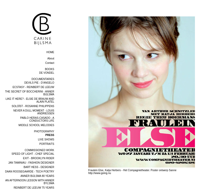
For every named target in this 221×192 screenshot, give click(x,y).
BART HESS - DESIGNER (39, 167)
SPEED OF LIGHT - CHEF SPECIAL (32, 153)
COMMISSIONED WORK (39, 150)
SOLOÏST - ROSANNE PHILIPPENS (33, 106)
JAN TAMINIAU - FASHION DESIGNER (31, 162)
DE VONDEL (46, 72)
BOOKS (49, 69)
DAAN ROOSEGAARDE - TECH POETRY (29, 171)
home (50, 52)
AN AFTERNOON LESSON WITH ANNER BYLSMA (29, 182)
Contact (49, 62)
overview (69, 14)
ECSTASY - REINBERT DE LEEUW (33, 87)
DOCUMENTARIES (43, 79)
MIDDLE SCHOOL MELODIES (36, 125)
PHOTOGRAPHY (44, 131)
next (217, 178)
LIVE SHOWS (46, 139)
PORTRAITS (46, 144)
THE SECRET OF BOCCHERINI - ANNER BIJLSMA (29, 93)
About (50, 58)
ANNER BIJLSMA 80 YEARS (37, 176)
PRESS (49, 135)
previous (69, 178)
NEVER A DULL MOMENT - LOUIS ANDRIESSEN (33, 112)
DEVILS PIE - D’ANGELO (39, 82)
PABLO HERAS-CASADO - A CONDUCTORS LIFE (37, 119)
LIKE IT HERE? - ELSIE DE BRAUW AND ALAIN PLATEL (29, 100)
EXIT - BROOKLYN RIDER (38, 158)
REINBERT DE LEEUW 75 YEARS (34, 187)
